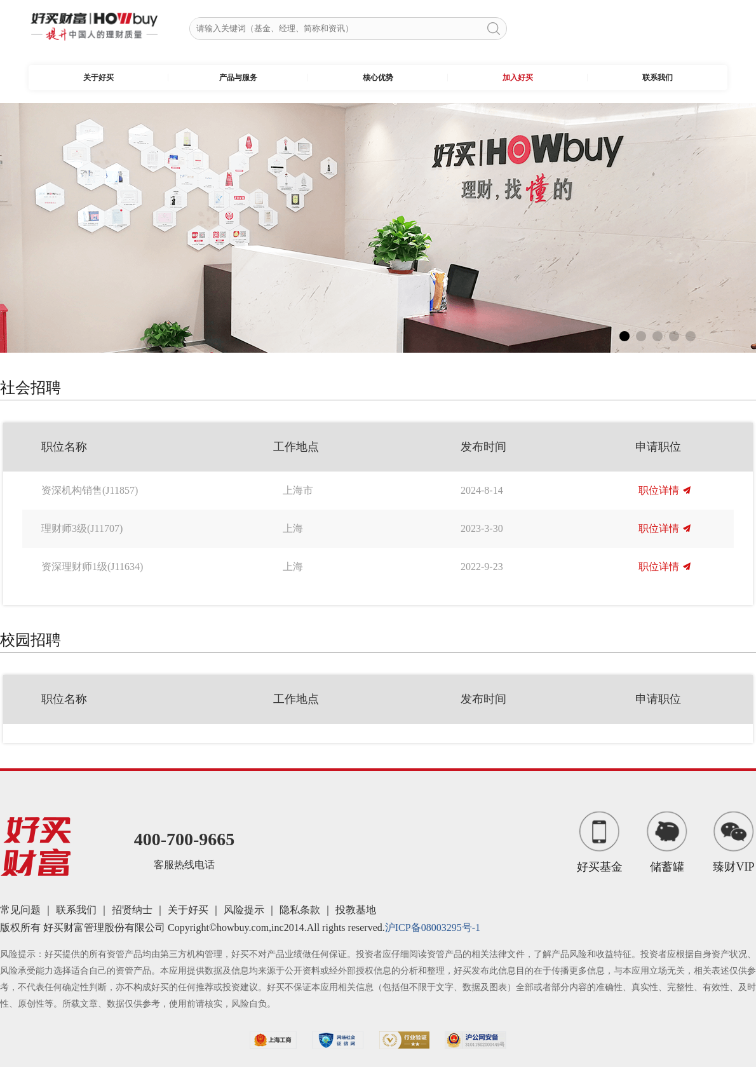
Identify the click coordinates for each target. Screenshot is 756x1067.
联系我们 (657, 77)
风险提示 (244, 909)
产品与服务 (238, 77)
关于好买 (98, 77)
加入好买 (518, 77)
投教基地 (355, 909)
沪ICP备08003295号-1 (432, 927)
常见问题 (20, 909)
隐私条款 (300, 909)
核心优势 (378, 77)
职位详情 (664, 490)
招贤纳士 (132, 909)
